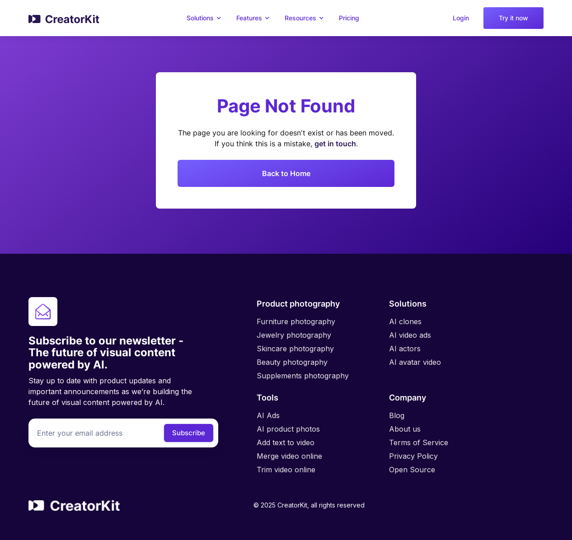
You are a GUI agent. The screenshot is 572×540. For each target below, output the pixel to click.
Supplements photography (303, 375)
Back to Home (286, 173)
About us (405, 428)
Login (461, 18)
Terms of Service (418, 442)
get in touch (335, 143)
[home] (64, 18)
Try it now (513, 18)
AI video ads (410, 335)
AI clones (405, 321)
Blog (396, 415)
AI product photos (288, 428)
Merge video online (289, 456)
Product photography (298, 303)
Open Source (412, 469)
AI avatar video (415, 362)
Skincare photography (295, 348)
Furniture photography (296, 321)
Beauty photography (292, 362)
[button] (206, 18)
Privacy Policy (413, 456)
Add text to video (285, 442)
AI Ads (268, 415)
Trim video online (286, 469)
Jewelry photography (294, 335)
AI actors (405, 348)
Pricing (349, 18)
